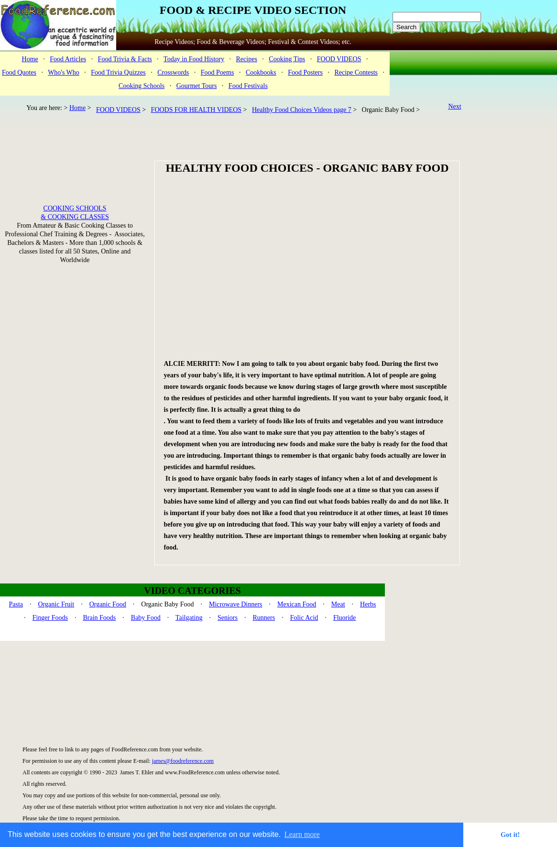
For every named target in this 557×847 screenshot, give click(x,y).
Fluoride (344, 617)
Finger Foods (50, 617)
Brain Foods (99, 617)
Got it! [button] (510, 834)
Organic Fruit (56, 604)
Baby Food (146, 617)
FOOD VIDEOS (339, 59)
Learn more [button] (302, 834)
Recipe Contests (356, 72)
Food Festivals (248, 85)
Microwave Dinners (235, 604)
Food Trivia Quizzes (118, 72)
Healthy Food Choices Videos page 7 (301, 109)
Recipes (246, 59)
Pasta (16, 604)
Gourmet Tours (196, 85)
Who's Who (63, 72)
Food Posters (305, 72)
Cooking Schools (141, 85)
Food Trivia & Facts (125, 59)
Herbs (368, 604)
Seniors (228, 617)
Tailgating (189, 617)
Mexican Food (296, 604)
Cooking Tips (287, 59)
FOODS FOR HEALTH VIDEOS (196, 109)
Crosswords (173, 72)
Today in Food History (194, 59)
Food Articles (68, 59)
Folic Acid (304, 617)
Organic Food (107, 604)
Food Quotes (19, 72)
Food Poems (217, 72)
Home (30, 59)
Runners (263, 617)
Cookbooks (261, 72)
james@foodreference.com (183, 761)
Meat (338, 604)
